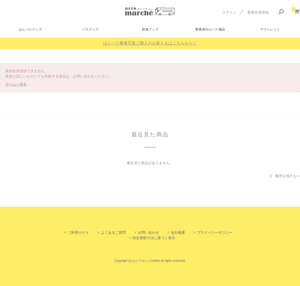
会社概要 (178, 232)
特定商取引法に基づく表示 (153, 238)
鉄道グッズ (150, 29)
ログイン (229, 12)
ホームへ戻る (16, 84)
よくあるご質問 (113, 232)
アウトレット (270, 29)
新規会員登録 (258, 12)
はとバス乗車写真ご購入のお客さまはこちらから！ (150, 43)
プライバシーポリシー (215, 232)
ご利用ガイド (78, 232)
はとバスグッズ (30, 29)
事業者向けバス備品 (210, 29)
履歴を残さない (287, 176)
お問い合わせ (148, 232)
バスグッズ (90, 29)
